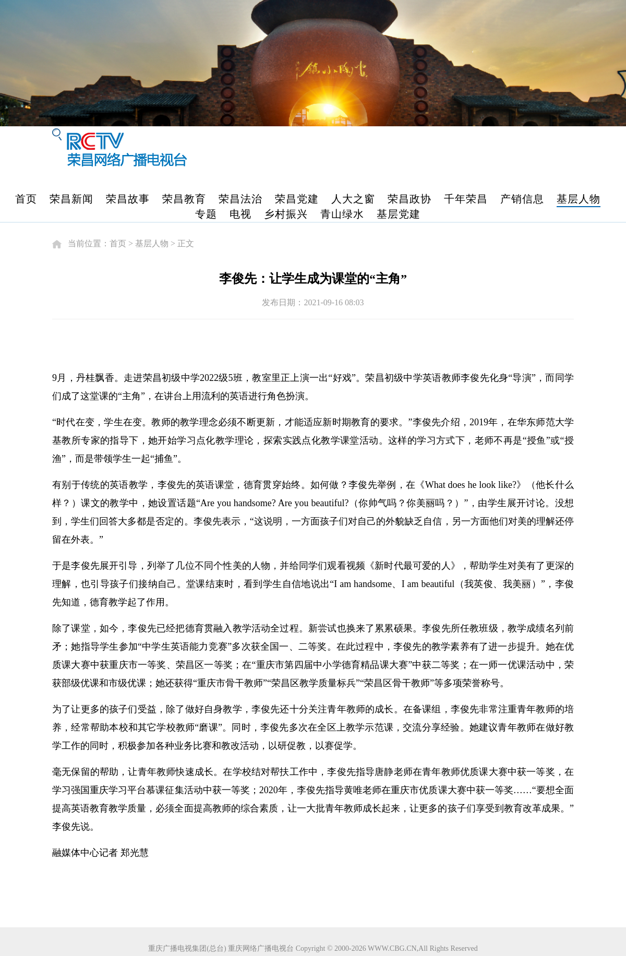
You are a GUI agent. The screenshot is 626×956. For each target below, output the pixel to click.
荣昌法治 (240, 199)
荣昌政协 (409, 199)
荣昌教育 (184, 199)
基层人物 (578, 199)
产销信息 (522, 199)
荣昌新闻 (71, 199)
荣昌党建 (297, 199)
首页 (26, 199)
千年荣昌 (466, 199)
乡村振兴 (286, 214)
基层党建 (398, 214)
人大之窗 (353, 199)
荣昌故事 (128, 199)
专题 (206, 214)
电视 (240, 214)
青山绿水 (342, 214)
